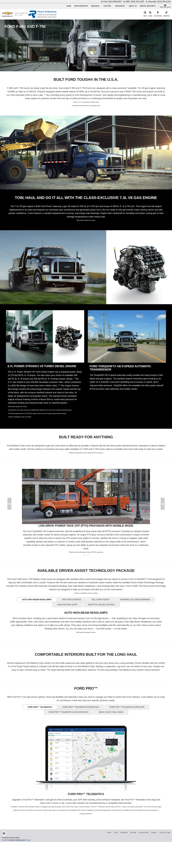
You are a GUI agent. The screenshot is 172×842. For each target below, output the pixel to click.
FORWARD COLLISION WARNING (135, 600)
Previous (9, 504)
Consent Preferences (17, 840)
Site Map (133, 832)
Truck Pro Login (164, 832)
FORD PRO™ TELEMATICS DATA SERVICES (68, 712)
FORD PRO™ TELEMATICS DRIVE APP (127, 707)
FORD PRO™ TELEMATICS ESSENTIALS (80, 707)
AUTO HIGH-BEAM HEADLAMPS (36, 600)
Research (96, 6)
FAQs (116, 832)
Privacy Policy (144, 832)
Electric (108, 6)
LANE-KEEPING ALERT (67, 605)
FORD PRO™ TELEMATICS (40, 707)
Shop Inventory (81, 6)
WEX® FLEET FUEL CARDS (111, 712)
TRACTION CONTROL (71, 600)
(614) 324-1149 (163, 1)
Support (154, 832)
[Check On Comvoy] (4, 834)
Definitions (124, 832)
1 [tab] (84, 555)
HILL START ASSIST (101, 600)
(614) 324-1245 (137, 1)
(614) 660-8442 (114, 1)
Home (68, 6)
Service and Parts (149, 6)
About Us (133, 6)
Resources (121, 6)
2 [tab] (88, 555)
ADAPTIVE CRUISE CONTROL (101, 605)
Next (163, 504)
